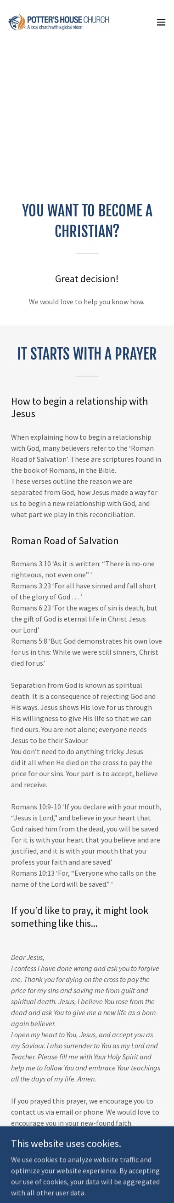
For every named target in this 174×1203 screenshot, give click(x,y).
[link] (58, 22)
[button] (161, 22)
